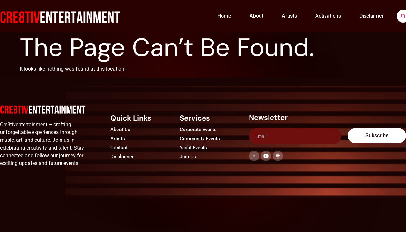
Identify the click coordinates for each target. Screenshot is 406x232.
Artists (289, 16)
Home (224, 16)
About (256, 16)
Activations (328, 16)
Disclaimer (371, 16)
